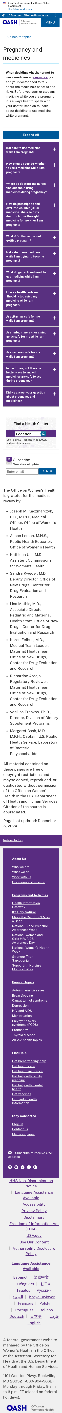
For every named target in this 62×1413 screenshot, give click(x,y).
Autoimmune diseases (28, 990)
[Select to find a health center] (43, 433)
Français (25, 1303)
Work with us (21, 877)
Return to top (12, 840)
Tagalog (23, 1290)
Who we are (20, 867)
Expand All (31, 135)
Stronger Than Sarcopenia (22, 958)
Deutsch (16, 1316)
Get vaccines (21, 1094)
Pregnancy (20, 1030)
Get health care (23, 1066)
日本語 (35, 1316)
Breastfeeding (22, 995)
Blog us (17, 1124)
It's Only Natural (24, 912)
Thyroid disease (23, 1035)
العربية (18, 1297)
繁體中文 (41, 1277)
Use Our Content (34, 1242)
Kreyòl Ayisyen (42, 1297)
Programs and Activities (30, 895)
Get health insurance (27, 1071)
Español (20, 1277)
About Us (19, 859)
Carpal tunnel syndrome (29, 1000)
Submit (47, 471)
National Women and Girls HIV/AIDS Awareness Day (27, 938)
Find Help (19, 1053)
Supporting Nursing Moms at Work (26, 967)
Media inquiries (23, 1134)
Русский (44, 1290)
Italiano (46, 1310)
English (34, 1323)
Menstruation (22, 1015)
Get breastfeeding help (29, 1061)
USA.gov (33, 1235)
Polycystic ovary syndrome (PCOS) (25, 1022)
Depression (20, 1005)
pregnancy (40, 77)
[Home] (19, 24)
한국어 (46, 1284)
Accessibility (33, 1204)
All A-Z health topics (27, 1040)
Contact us (20, 1129)
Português (24, 1310)
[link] (11, 1152)
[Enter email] (22, 471)
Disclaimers (33, 1217)
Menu (50, 22)
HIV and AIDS (22, 1011)
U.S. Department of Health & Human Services (28, 15)
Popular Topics (23, 982)
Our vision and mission (28, 882)
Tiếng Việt (25, 1284)
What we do (20, 872)
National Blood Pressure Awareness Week (30, 928)
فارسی (53, 1316)
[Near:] (29, 433)
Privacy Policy (34, 1210)
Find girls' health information (24, 1101)
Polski (44, 1303)
